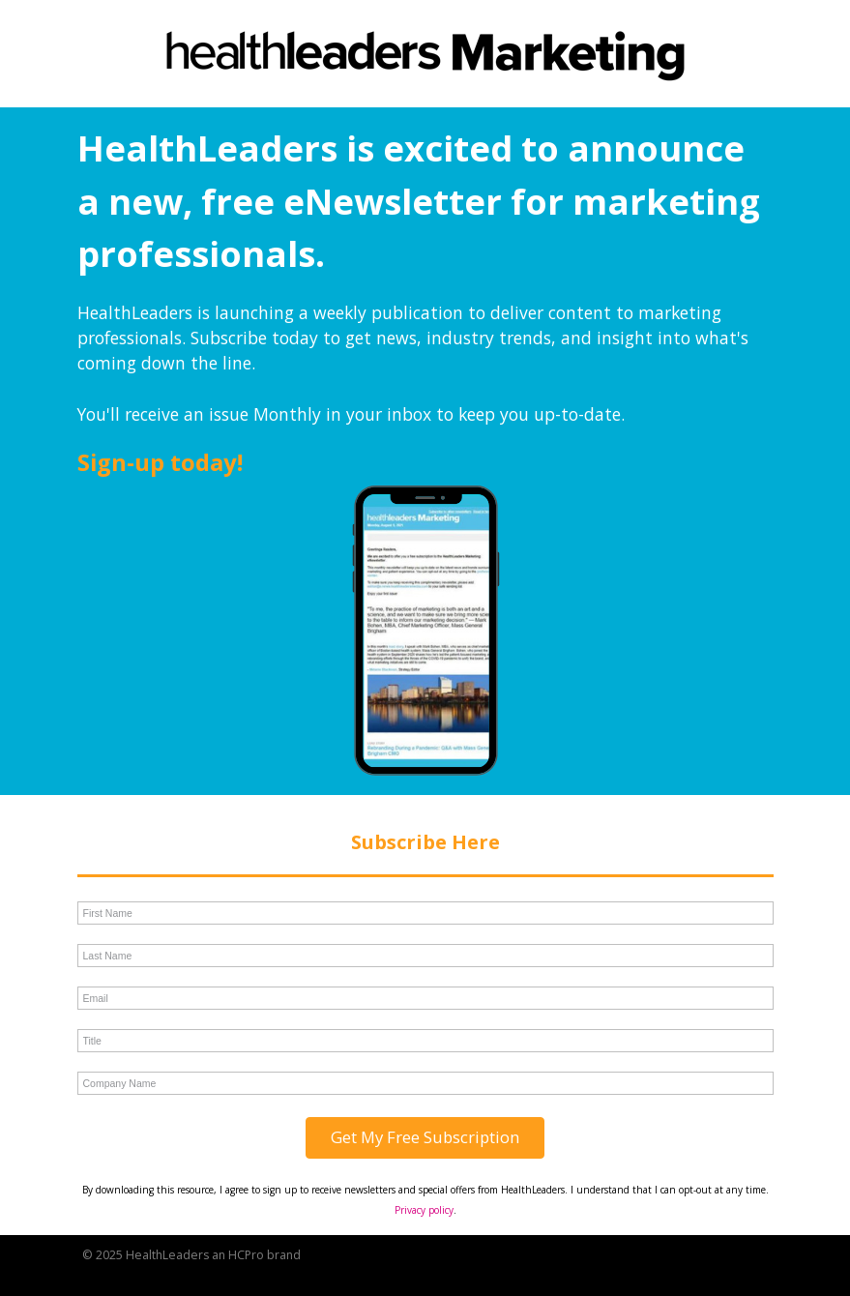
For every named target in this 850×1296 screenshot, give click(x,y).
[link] (425, 58)
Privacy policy (424, 1210)
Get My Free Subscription (425, 1137)
